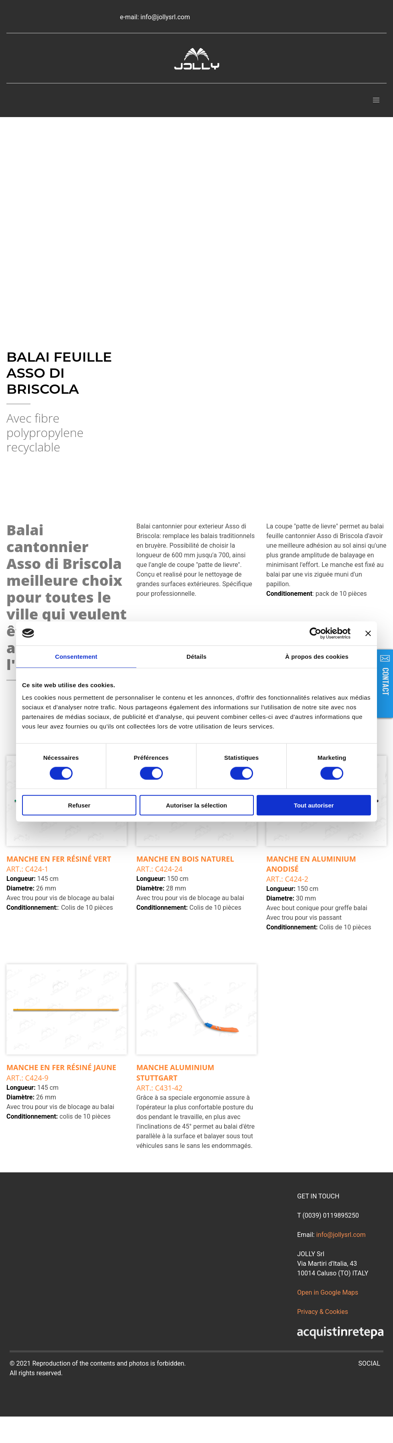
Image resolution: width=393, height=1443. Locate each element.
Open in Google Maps (327, 1292)
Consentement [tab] (76, 656)
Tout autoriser (314, 805)
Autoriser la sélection (196, 805)
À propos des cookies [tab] (316, 656)
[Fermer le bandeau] (368, 633)
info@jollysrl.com (340, 1235)
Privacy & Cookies (322, 1311)
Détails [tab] (196, 656)
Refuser (79, 805)
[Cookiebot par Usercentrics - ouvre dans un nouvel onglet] (315, 633)
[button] (376, 100)
